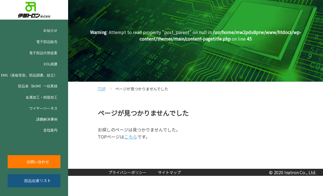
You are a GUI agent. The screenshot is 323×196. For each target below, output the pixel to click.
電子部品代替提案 (43, 52)
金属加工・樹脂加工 (41, 97)
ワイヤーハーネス (43, 108)
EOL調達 (50, 63)
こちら (130, 136)
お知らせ (45, 30)
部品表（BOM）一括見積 (37, 85)
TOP (102, 88)
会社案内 (50, 130)
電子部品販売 (46, 41)
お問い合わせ (37, 161)
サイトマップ (169, 172)
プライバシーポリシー (127, 172)
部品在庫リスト (37, 180)
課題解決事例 (46, 119)
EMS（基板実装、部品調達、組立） (29, 75)
